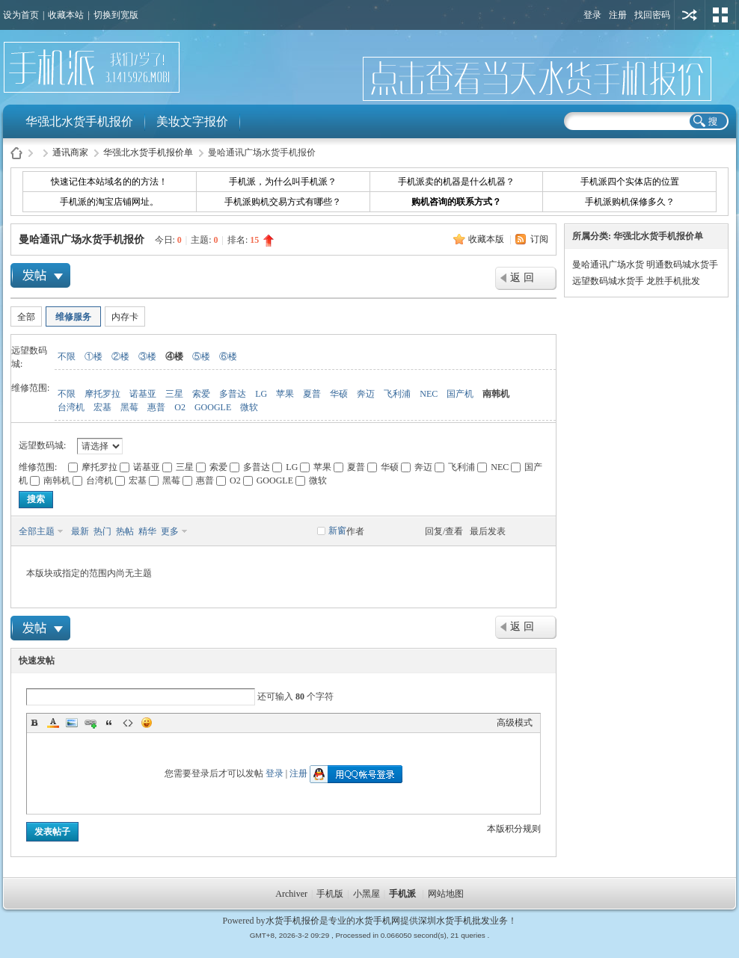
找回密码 (652, 15)
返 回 (522, 277)
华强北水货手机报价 (79, 121)
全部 (26, 317)
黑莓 (129, 407)
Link (90, 722)
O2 (179, 407)
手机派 (402, 894)
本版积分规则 (514, 828)
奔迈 (366, 394)
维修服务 (73, 317)
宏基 (102, 407)
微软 (249, 407)
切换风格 (720, 15)
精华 (147, 531)
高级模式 (515, 722)
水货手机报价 (292, 920)
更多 (170, 531)
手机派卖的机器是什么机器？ (456, 181)
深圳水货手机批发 (454, 920)
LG (261, 394)
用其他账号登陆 (690, 15)
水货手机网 (377, 920)
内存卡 (124, 317)
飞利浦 (397, 394)
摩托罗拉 (102, 394)
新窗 (337, 530)
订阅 (539, 239)
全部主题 (37, 531)
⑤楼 (201, 356)
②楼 (120, 356)
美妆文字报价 (192, 121)
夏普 (312, 394)
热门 (102, 531)
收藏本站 (66, 15)
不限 (67, 356)
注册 (618, 15)
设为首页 (21, 15)
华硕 (339, 394)
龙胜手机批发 (673, 281)
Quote (109, 722)
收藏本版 (487, 239)
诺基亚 (142, 394)
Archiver (291, 894)
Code (127, 722)
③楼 (147, 356)
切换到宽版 (115, 15)
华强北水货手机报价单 (148, 152)
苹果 (285, 394)
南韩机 (495, 394)
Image (71, 722)
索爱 (201, 394)
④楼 (174, 356)
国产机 (460, 394)
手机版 (329, 894)
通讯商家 (70, 152)
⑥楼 (228, 356)
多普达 (232, 394)
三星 (174, 394)
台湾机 (71, 407)
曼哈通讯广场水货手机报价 (81, 239)
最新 (80, 531)
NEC (429, 394)
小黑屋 (366, 894)
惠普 (156, 407)
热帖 (125, 531)
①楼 (93, 356)
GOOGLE (212, 407)
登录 (592, 15)
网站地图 (446, 894)
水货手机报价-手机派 (16, 153)
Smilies (146, 722)
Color (53, 722)
